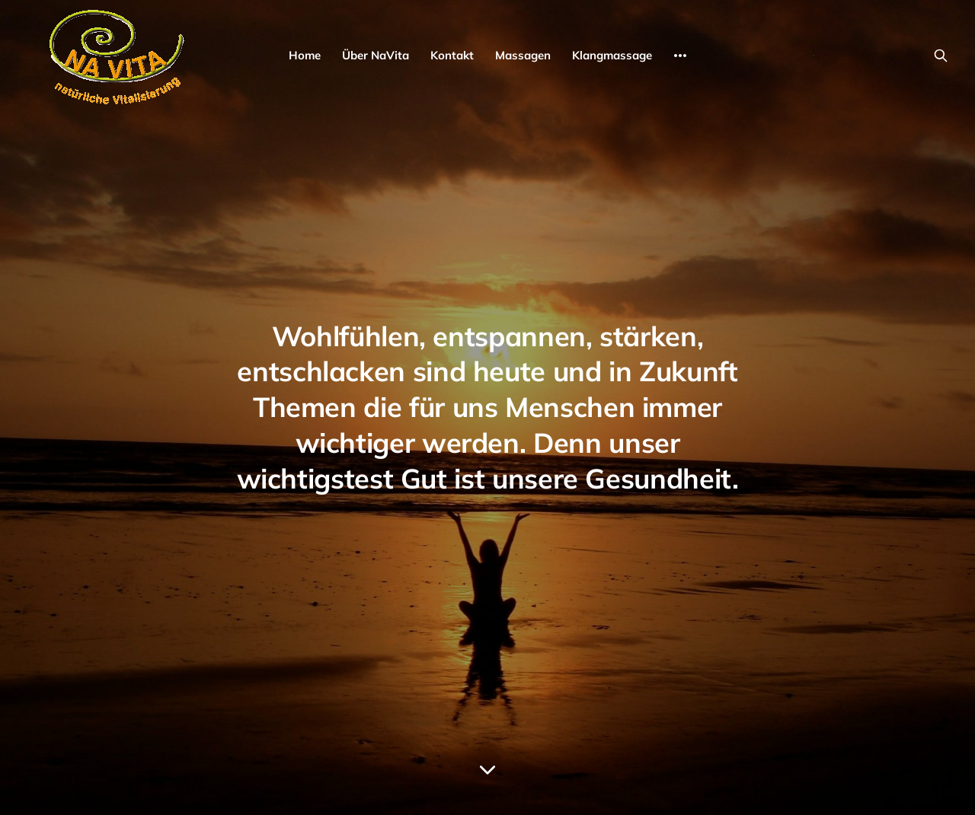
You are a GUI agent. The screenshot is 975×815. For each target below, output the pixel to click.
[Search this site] (940, 55)
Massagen (523, 55)
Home (305, 55)
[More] (680, 55)
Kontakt (452, 55)
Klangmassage (612, 55)
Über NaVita (375, 55)
